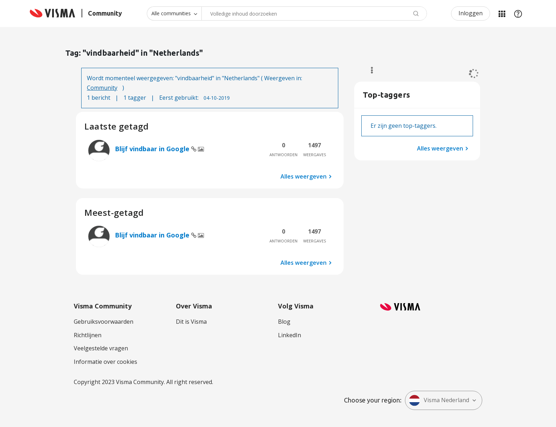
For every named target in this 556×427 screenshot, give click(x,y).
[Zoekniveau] (174, 13)
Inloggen (470, 13)
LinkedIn (289, 335)
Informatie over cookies (105, 362)
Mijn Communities (502, 13)
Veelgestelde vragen (101, 348)
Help (518, 13)
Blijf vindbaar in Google (153, 148)
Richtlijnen (87, 335)
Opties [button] (368, 70)
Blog (284, 321)
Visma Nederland (439, 400)
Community (102, 88)
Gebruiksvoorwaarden (103, 321)
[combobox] (314, 13)
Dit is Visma (191, 321)
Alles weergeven (303, 176)
